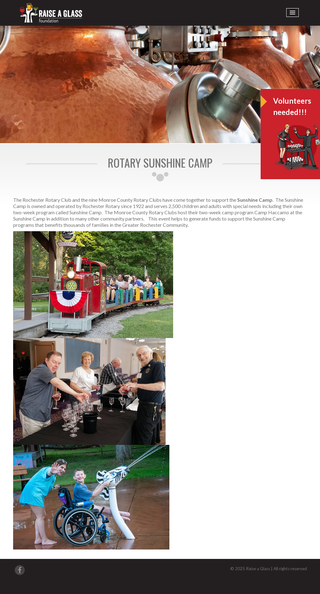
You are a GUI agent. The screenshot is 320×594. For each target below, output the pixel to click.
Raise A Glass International (51, 13)
